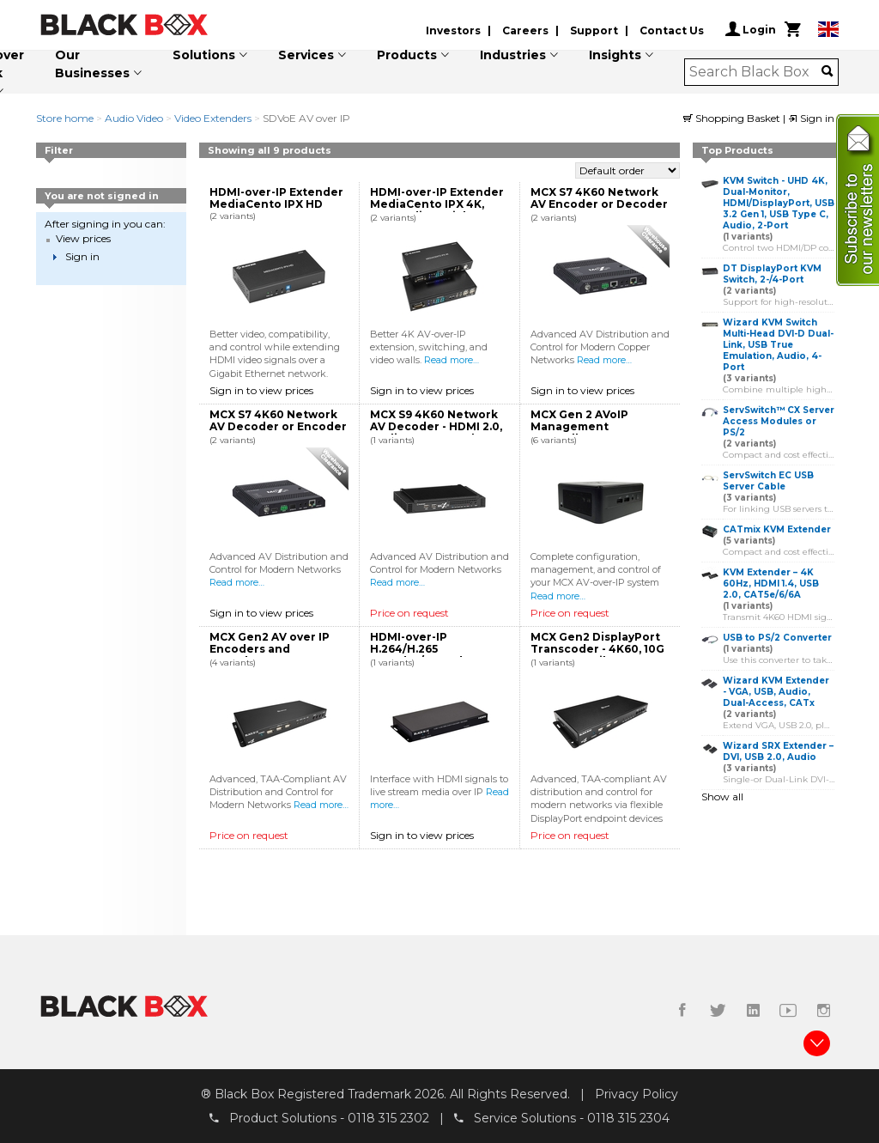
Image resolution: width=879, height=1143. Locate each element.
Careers (525, 30)
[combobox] (755, 72)
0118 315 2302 (388, 1118)
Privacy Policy (636, 1094)
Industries (513, 55)
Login (750, 29)
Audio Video (134, 118)
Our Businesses (92, 64)
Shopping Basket (733, 118)
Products (407, 55)
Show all (722, 796)
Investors (453, 30)
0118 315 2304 (628, 1118)
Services (306, 55)
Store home (65, 118)
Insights (615, 55)
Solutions (204, 55)
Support (594, 30)
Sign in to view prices (261, 390)
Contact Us (672, 30)
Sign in (811, 118)
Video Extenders (213, 118)
